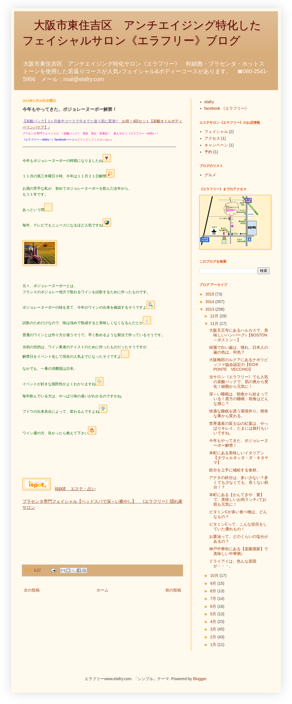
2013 (210, 309)
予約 (208, 152)
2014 (210, 301)
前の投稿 (173, 590)
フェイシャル (216, 131)
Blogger (199, 679)
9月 (213, 583)
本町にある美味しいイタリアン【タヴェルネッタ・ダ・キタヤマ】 (238, 458)
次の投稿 (32, 590)
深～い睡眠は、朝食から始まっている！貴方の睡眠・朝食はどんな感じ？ (238, 399)
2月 (213, 637)
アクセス (212, 138)
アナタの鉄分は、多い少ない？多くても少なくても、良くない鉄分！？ (238, 482)
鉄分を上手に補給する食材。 (234, 470)
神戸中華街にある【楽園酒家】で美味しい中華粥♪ (238, 551)
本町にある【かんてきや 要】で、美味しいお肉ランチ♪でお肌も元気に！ (237, 499)
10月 (214, 575)
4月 (213, 621)
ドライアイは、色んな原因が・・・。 (232, 563)
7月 (213, 598)
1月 (213, 644)
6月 (213, 606)
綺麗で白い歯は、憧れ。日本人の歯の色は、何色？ (238, 349)
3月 (213, 629)
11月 (214, 323)
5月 (213, 614)
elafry (209, 102)
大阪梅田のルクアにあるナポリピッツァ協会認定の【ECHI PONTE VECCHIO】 (238, 364)
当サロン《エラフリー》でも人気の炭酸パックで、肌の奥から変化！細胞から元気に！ (238, 382)
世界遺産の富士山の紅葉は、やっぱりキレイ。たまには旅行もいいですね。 (238, 428)
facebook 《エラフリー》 (226, 108)
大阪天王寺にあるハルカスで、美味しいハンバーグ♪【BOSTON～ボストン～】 (238, 335)
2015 (210, 294)
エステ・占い (75, 488)
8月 (213, 591)
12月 (214, 316)
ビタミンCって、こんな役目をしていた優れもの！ (238, 526)
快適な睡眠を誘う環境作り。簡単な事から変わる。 (238, 413)
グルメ (210, 175)
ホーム (102, 590)
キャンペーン (216, 145)
